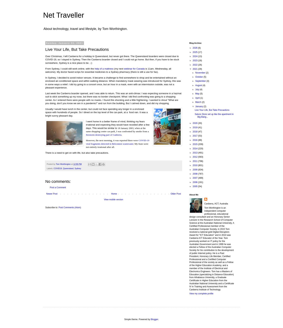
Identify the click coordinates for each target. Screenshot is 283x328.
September (200, 81)
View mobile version (113, 199)
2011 (195, 161)
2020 (195, 123)
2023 (195, 60)
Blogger (154, 319)
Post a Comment (58, 187)
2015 (195, 144)
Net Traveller (63, 15)
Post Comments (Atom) (69, 207)
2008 (195, 174)
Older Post (176, 194)
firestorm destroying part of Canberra (103, 134)
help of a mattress (104, 68)
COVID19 (58, 168)
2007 (195, 178)
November (200, 73)
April (197, 98)
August (199, 85)
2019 (195, 127)
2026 (195, 48)
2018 (195, 131)
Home (114, 194)
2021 (195, 69)
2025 (195, 52)
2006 (195, 182)
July (197, 89)
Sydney (78, 168)
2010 (195, 165)
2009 (195, 169)
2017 (195, 136)
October (199, 77)
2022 (195, 65)
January (199, 106)
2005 (195, 186)
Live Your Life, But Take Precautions (212, 110)
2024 (195, 56)
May (197, 93)
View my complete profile (201, 293)
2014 (195, 148)
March (198, 102)
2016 (195, 140)
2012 (195, 157)
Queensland (68, 168)
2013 (195, 152)
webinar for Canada (134, 68)
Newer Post (51, 194)
